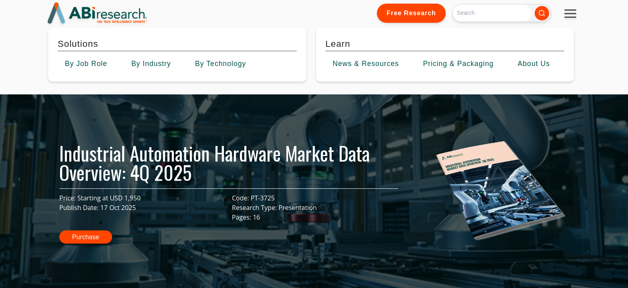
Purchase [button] (85, 237)
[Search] (492, 13)
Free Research (411, 13)
